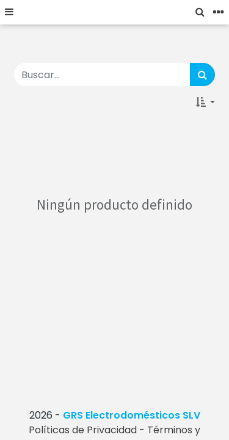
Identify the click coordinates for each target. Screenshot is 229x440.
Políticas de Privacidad (83, 430)
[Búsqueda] (202, 74)
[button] (205, 102)
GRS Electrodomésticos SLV (131, 415)
